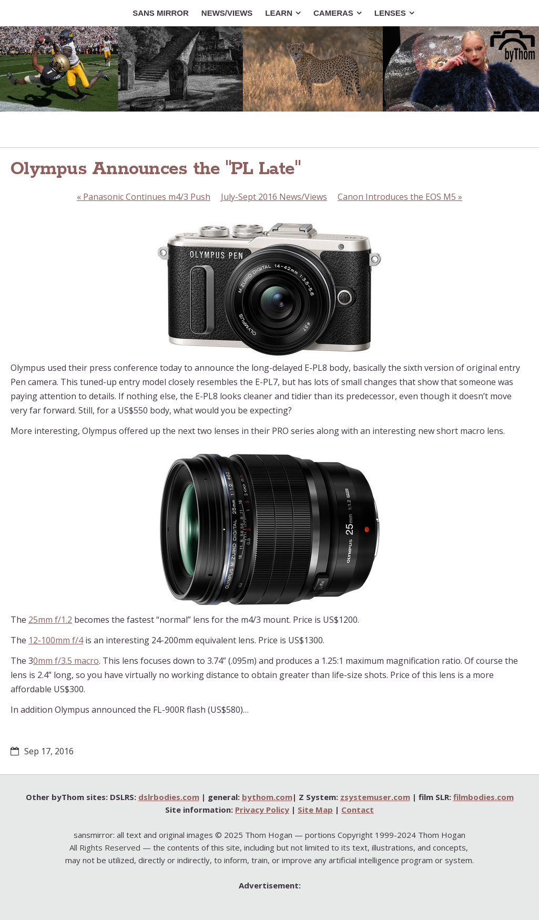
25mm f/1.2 (50, 619)
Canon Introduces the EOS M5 (400, 197)
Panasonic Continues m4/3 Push (143, 197)
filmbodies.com (483, 797)
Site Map (315, 809)
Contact (357, 809)
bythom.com (267, 797)
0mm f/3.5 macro (66, 660)
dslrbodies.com (168, 797)
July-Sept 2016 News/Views (274, 197)
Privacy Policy (262, 809)
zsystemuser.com (375, 797)
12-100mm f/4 (55, 640)
